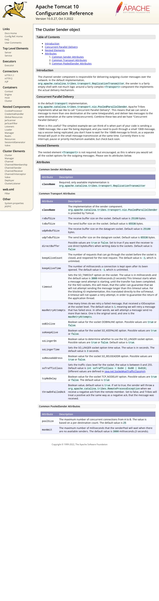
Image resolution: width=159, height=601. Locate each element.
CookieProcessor (13, 110)
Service (8, 55)
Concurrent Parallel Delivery (61, 47)
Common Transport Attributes (69, 60)
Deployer (9, 180)
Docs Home (11, 33)
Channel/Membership (16, 164)
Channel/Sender (13, 167)
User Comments (13, 42)
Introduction (52, 43)
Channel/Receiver (14, 170)
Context (9, 91)
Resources (10, 139)
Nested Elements (55, 50)
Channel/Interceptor (15, 174)
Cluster (8, 100)
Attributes (51, 53)
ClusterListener (12, 183)
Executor (9, 65)
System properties (14, 203)
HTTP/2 (8, 78)
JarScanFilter (11, 123)
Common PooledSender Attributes (72, 63)
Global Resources (13, 117)
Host (7, 97)
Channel (9, 161)
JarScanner (10, 120)
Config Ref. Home (14, 36)
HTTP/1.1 (9, 75)
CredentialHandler (14, 113)
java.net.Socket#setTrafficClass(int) (125, 371)
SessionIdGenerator (15, 142)
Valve (7, 145)
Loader (8, 129)
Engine (8, 94)
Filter (7, 193)
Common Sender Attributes (68, 57)
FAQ (7, 39)
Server (8, 52)
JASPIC (8, 206)
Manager (9, 132)
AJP (6, 81)
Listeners (9, 126)
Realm (8, 135)
